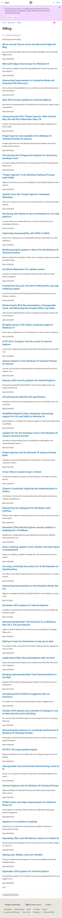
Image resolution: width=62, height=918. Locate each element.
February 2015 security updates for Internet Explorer (28, 380)
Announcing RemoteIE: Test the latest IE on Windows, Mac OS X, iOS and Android (29, 623)
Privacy (44, 909)
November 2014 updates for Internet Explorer (25, 605)
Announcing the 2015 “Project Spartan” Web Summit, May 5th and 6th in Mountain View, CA (29, 118)
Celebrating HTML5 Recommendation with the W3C (28, 657)
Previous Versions (19, 909)
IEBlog (19, 22)
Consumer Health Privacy (11, 912)
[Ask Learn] (54, 22)
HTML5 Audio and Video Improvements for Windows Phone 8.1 (29, 803)
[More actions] (58, 22)
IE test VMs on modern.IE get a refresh (21, 471)
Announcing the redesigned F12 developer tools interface (26, 509)
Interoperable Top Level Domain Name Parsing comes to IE (30, 767)
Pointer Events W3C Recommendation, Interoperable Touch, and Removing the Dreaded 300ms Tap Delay (29, 307)
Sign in (58, 2)
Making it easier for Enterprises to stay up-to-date (27, 641)
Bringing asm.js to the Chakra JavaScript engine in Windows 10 (27, 326)
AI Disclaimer (8, 909)
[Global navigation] (2, 2)
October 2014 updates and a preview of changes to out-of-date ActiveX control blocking (30, 712)
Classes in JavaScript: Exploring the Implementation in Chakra (29, 490)
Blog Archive (11, 22)
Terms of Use (26, 912)
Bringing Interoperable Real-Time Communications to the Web (29, 676)
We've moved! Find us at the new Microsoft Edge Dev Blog (29, 46)
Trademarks (36, 912)
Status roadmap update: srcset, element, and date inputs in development (30, 548)
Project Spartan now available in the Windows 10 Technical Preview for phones (27, 137)
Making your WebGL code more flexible (22, 854)
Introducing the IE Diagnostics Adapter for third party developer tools (29, 157)
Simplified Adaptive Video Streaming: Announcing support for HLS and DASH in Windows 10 (27, 415)
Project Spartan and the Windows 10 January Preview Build (29, 454)
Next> (4, 887)
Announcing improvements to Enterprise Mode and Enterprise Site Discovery (28, 82)
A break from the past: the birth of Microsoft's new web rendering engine (30, 287)
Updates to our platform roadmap (19, 821)
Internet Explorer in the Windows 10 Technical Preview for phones (29, 362)
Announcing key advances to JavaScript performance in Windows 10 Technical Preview (30, 731)
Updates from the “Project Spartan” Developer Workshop (26, 196)
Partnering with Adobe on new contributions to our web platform (30, 215)
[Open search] (54, 2)
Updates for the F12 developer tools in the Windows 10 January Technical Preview (30, 434)
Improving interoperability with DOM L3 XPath (26, 233)
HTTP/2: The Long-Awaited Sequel (19, 749)
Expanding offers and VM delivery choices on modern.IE (30, 838)
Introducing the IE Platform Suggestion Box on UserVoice (26, 695)
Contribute (36, 909)
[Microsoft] (31, 2)
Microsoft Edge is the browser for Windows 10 (25, 63)
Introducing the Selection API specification (24, 396)
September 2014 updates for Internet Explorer (25, 871)
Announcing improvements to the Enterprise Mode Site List (30, 587)
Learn (4, 22)
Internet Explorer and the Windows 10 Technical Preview (30, 785)
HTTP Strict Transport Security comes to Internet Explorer (27, 343)
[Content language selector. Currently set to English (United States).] (13, 904)
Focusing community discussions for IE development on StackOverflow (30, 568)
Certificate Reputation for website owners (23, 269)
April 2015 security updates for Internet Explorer (26, 99)
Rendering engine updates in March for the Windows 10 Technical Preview (30, 251)
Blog (28, 909)
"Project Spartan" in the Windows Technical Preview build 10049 (28, 176)
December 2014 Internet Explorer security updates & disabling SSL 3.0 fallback (28, 529)
